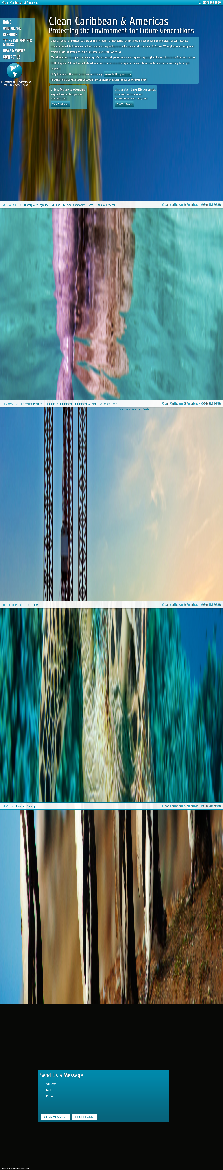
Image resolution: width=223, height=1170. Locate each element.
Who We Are (12, 28)
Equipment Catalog (85, 404)
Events (20, 806)
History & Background (36, 205)
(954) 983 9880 (212, 2)
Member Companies (74, 205)
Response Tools (108, 404)
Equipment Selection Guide (134, 409)
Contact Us (11, 57)
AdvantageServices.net (21, 1168)
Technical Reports (14, 605)
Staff (91, 205)
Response (10, 34)
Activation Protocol (32, 404)
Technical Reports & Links (17, 42)
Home (7, 22)
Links (35, 605)
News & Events (14, 51)
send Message (55, 1116)
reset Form (84, 1116)
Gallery (31, 806)
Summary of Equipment (59, 404)
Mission (56, 205)
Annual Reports (106, 205)
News (6, 806)
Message (85, 1102)
